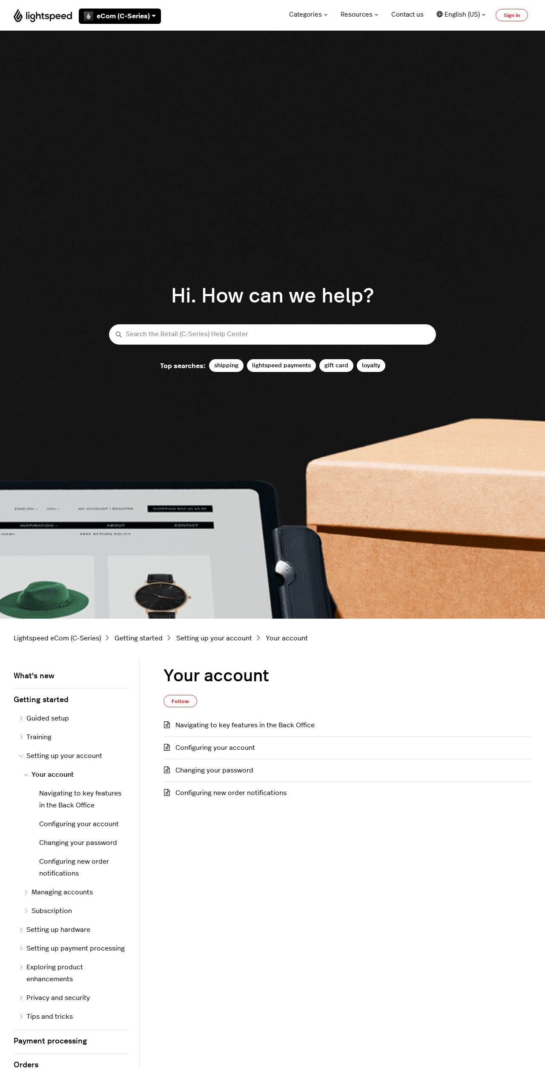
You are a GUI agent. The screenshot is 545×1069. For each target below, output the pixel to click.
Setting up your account (214, 638)
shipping (226, 365)
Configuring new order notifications (231, 793)
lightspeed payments (281, 365)
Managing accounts (58, 892)
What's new (34, 676)
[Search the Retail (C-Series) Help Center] (272, 334)
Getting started (139, 638)
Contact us (407, 15)
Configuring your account (215, 747)
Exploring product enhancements (51, 973)
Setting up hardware (54, 929)
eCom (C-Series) (120, 16)
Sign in (512, 15)
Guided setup (44, 718)
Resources (360, 15)
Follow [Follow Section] (180, 701)
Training (35, 737)
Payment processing (50, 1041)
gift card (336, 365)
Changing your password (214, 770)
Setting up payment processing (72, 948)
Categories (308, 15)
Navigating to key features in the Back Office (245, 725)
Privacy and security (54, 997)
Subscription (48, 911)
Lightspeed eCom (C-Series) (57, 638)
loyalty (371, 365)
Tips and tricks (46, 1016)
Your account (287, 638)
